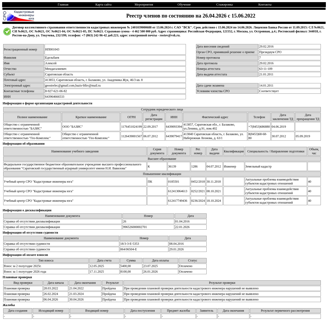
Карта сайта (103, 4)
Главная (63, 4)
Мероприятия (144, 4)
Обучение (184, 4)
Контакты (265, 4)
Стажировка (224, 4)
